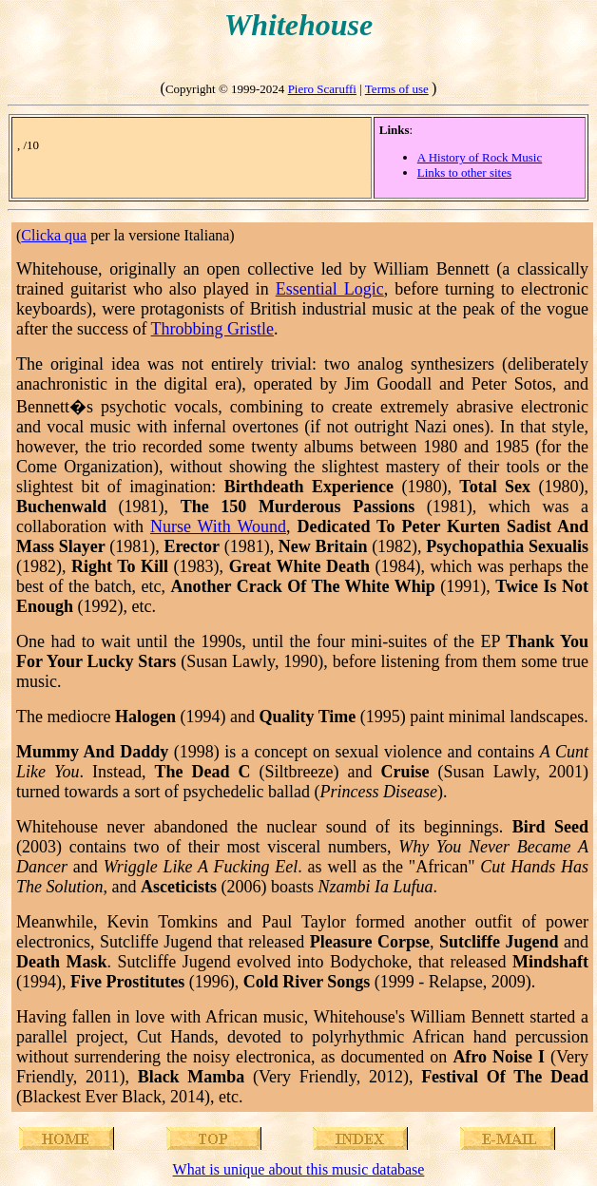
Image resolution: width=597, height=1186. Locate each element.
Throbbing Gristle (212, 328)
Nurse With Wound (218, 526)
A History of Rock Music (479, 157)
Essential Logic (330, 288)
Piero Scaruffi (322, 89)
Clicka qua (54, 235)
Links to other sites (464, 172)
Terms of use (397, 89)
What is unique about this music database (299, 1169)
